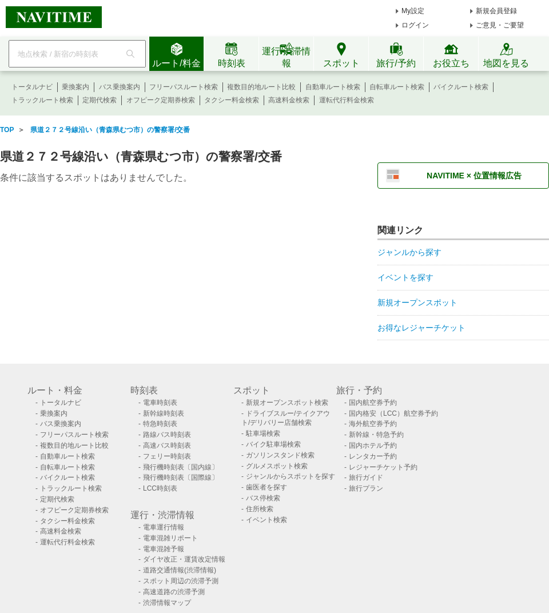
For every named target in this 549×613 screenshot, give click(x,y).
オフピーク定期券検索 (160, 100)
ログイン (415, 25)
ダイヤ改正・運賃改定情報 (184, 559)
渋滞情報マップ (167, 603)
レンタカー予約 (373, 456)
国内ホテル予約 (373, 445)
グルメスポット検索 (277, 466)
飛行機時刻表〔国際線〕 (180, 477)
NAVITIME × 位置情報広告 (474, 175)
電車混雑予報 (163, 549)
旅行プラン (366, 488)
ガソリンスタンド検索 (280, 455)
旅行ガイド (366, 477)
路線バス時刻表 (167, 435)
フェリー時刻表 (167, 456)
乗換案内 (75, 87)
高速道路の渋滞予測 (174, 592)
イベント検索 (266, 520)
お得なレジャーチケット (421, 327)
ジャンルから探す (409, 252)
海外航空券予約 (373, 424)
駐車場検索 (263, 433)
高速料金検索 (288, 100)
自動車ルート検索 (332, 87)
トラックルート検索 (42, 100)
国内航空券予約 (373, 403)
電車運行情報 (163, 527)
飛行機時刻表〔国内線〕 (180, 467)
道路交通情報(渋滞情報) (179, 570)
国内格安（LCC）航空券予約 (393, 413)
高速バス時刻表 (167, 445)
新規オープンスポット (417, 302)
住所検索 (259, 509)
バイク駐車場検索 (273, 444)
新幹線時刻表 (163, 413)
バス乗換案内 (119, 87)
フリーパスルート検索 (183, 87)
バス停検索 (263, 498)
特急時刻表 (160, 424)
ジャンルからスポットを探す (290, 476)
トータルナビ (32, 87)
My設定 (412, 11)
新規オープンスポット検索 (287, 403)
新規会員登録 (496, 11)
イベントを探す (405, 277)
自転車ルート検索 (396, 87)
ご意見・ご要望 (500, 25)
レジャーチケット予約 (383, 467)
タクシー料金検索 (231, 100)
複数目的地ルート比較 (261, 87)
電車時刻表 (160, 403)
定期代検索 (99, 100)
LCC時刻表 (160, 488)
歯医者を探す (266, 487)
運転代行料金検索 (346, 100)
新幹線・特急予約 (376, 435)
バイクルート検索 (460, 87)
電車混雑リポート (170, 538)
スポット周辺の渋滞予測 (180, 581)
